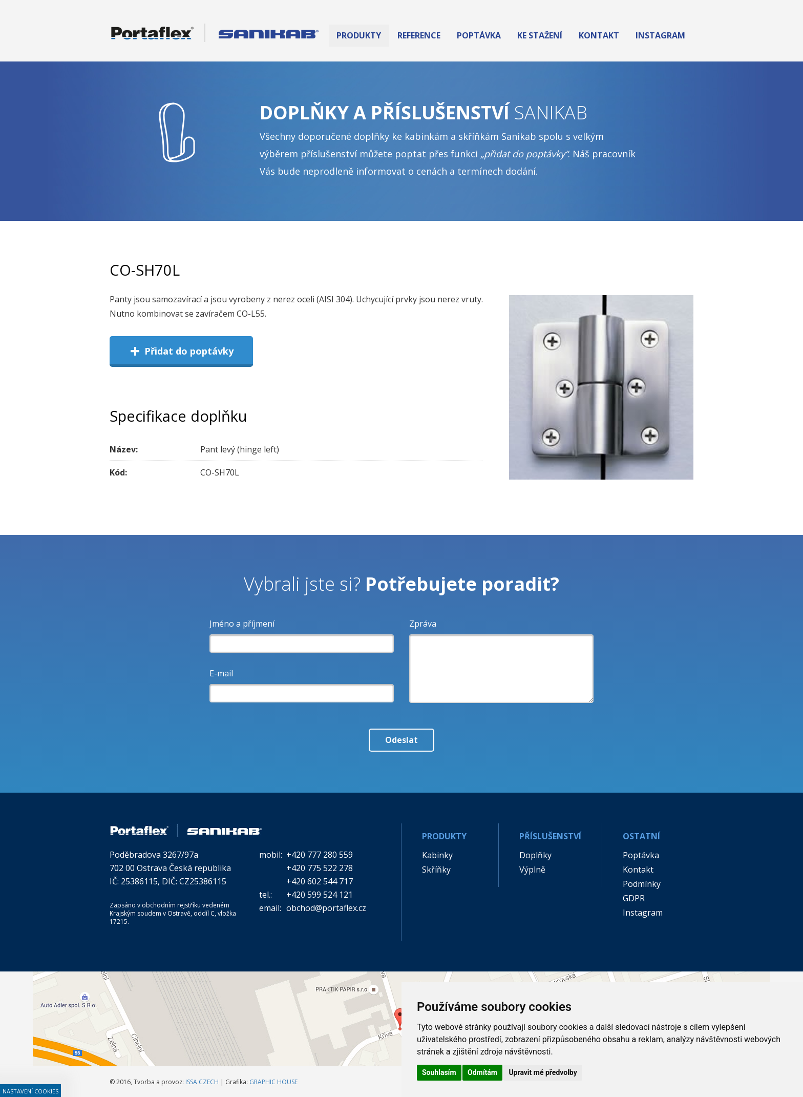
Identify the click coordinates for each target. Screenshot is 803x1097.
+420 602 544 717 (319, 881)
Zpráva (422, 623)
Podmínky (642, 883)
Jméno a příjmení (241, 623)
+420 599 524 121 (319, 894)
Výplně (532, 869)
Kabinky (437, 855)
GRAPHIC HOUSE (273, 1082)
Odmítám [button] (482, 1072)
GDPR (634, 898)
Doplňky (535, 855)
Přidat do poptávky (182, 350)
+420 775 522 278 (319, 868)
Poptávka (641, 855)
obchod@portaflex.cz (326, 908)
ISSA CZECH (202, 1082)
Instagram (643, 912)
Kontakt (638, 869)
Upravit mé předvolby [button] (543, 1072)
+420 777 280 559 (319, 854)
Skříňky (436, 869)
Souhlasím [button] (439, 1072)
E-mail (221, 673)
